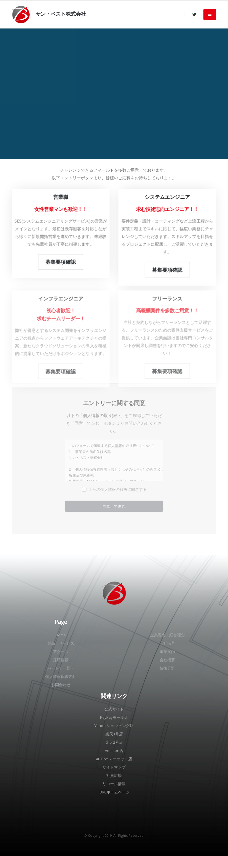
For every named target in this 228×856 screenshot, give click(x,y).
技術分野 (167, 668)
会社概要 (167, 659)
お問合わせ (60, 684)
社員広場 (114, 775)
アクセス (60, 651)
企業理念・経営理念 (167, 635)
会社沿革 (167, 643)
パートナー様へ (60, 668)
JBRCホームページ (114, 792)
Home (60, 635)
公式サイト (114, 709)
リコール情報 (114, 783)
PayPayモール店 (114, 717)
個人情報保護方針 (60, 676)
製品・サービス (60, 643)
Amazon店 (114, 750)
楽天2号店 (114, 742)
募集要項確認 (61, 262)
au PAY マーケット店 (114, 758)
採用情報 (60, 659)
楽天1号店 (114, 734)
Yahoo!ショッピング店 (114, 725)
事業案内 (167, 651)
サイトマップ (114, 767)
